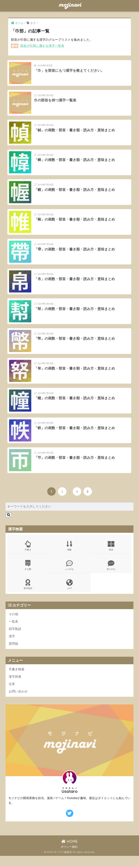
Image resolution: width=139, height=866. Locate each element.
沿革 (12, 694)
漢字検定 (28, 593)
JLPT (69, 593)
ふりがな (69, 574)
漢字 (12, 646)
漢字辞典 (15, 686)
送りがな (111, 574)
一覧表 (13, 631)
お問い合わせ (18, 701)
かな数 (28, 574)
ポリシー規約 (69, 856)
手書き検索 (16, 679)
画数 (69, 555)
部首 (111, 555)
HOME (69, 851)
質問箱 (13, 653)
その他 (13, 623)
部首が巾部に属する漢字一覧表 (42, 46)
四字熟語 (15, 638)
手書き (28, 555)
